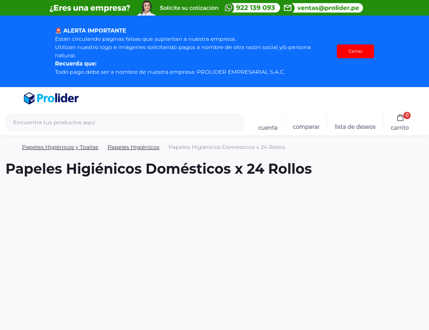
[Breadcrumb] (9, 147)
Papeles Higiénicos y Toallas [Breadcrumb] (60, 146)
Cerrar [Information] (355, 51)
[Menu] (11, 98)
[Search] (235, 122)
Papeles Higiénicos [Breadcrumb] (133, 146)
